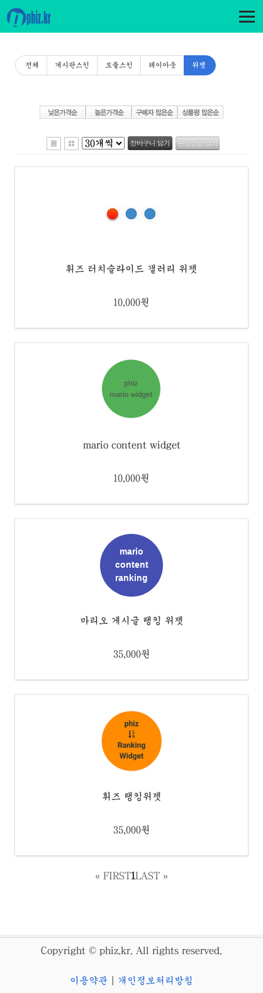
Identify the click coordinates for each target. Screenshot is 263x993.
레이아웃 (162, 65)
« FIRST (113, 876)
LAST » (151, 876)
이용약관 (89, 980)
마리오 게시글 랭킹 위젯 (132, 621)
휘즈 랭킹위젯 (132, 796)
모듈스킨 (119, 65)
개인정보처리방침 (155, 980)
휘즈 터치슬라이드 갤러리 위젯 (131, 269)
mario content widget (132, 445)
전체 (32, 65)
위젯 (199, 65)
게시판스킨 (72, 65)
